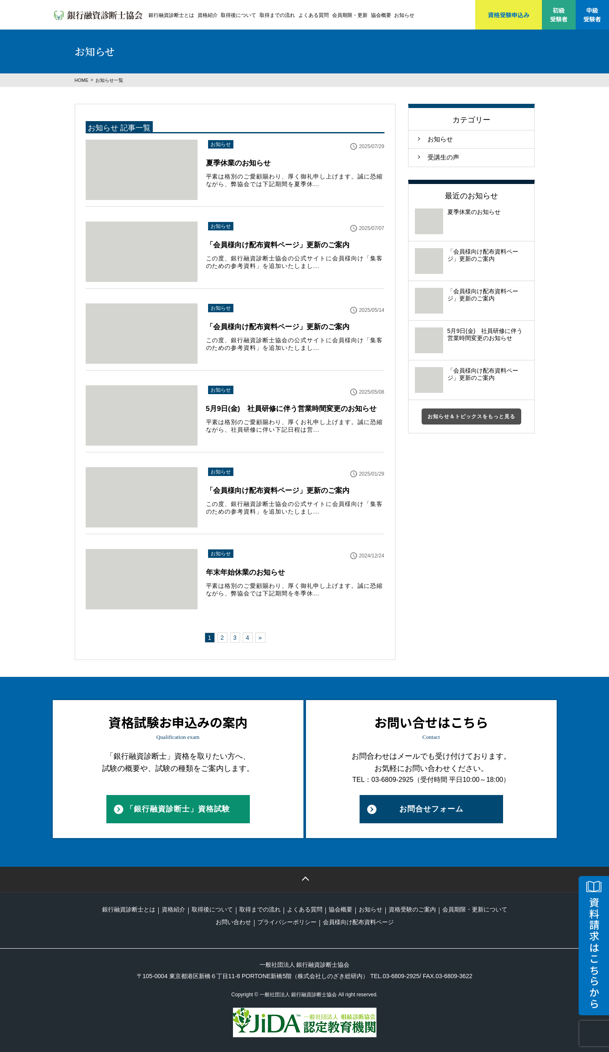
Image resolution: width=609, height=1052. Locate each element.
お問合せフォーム (431, 809)
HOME (82, 80)
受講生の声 (443, 157)
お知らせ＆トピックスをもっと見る (471, 416)
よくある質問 (313, 15)
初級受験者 (559, 14)
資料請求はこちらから (594, 953)
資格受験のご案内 (412, 909)
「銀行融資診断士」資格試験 (178, 809)
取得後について (238, 15)
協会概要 (381, 15)
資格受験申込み (508, 15)
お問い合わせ (233, 922)
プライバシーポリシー (287, 922)
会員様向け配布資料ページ (358, 922)
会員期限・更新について (474, 909)
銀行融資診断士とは (171, 15)
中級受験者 (592, 14)
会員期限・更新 (350, 15)
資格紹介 (208, 15)
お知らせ (404, 15)
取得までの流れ (277, 15)
